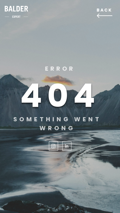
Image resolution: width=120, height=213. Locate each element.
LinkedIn (66, 146)
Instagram (53, 146)
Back (104, 10)
